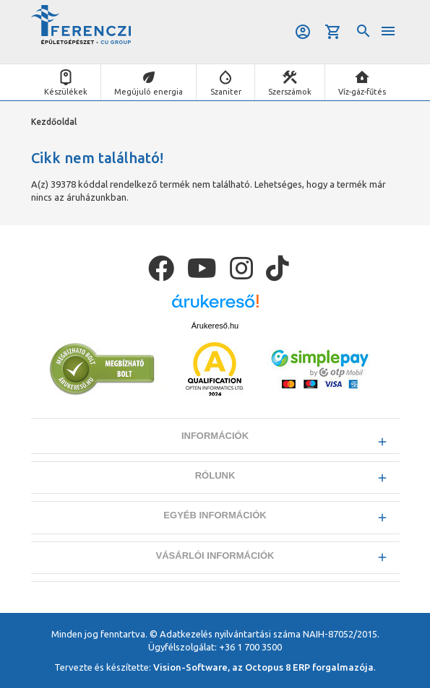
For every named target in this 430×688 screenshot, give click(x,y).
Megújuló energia (148, 91)
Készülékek (65, 91)
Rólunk (215, 475)
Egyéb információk (214, 515)
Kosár (333, 31)
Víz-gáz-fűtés (362, 91)
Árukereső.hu (215, 325)
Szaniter (225, 91)
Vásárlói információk (215, 555)
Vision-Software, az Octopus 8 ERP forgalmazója (263, 667)
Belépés (302, 31)
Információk (215, 435)
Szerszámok (289, 91)
